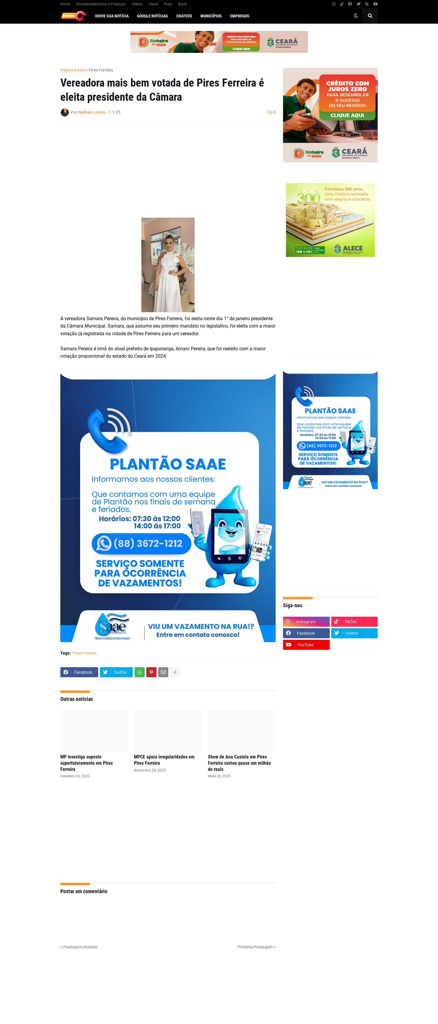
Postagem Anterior (80, 947)
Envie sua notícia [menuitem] (112, 16)
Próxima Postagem (255, 947)
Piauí (168, 4)
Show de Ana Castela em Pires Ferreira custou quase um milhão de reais (239, 763)
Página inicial (72, 70)
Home (65, 4)
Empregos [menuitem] (239, 16)
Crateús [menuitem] (184, 16)
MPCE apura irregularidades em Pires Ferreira (164, 760)
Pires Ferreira (101, 70)
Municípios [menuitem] (211, 16)
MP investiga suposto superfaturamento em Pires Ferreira (86, 763)
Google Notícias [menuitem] (152, 16)
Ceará (153, 4)
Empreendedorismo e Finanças (101, 4)
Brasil (182, 4)
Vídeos (137, 4)
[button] (355, 16)
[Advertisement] (162, 170)
